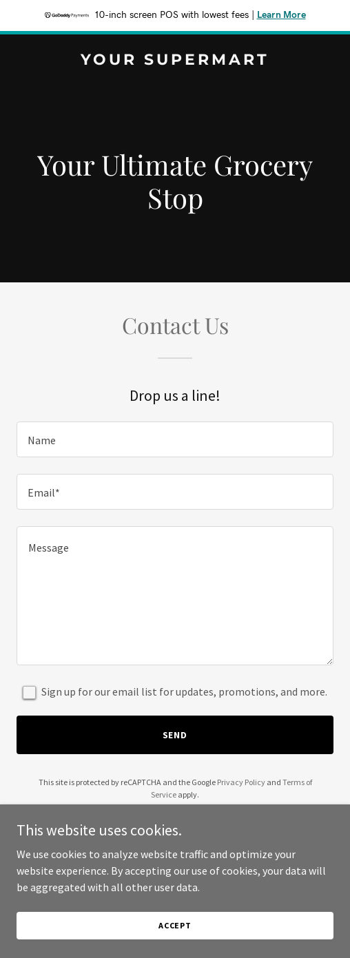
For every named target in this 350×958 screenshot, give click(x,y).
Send (175, 735)
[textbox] (175, 439)
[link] (175, 60)
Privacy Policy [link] (241, 782)
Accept (175, 925)
